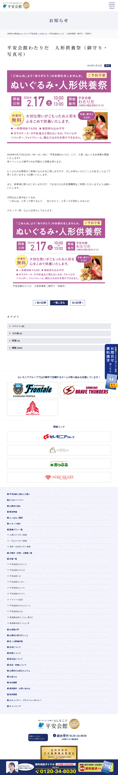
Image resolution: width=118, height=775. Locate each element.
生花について (14, 647)
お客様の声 (13, 630)
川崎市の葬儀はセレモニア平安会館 (22, 34)
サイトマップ (14, 706)
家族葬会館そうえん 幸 (18, 623)
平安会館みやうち (16, 594)
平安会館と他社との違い (18, 494)
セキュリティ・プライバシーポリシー (24, 700)
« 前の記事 (40, 302)
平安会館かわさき (16, 570)
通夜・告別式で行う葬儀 (19, 547)
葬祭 (17, 348)
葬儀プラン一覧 (15, 530)
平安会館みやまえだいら (19, 606)
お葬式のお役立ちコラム (18, 671)
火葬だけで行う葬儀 (17, 535)
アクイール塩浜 (15, 600)
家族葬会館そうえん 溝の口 (20, 617)
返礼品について (15, 659)
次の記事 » (77, 302)
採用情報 (12, 694)
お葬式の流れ (14, 506)
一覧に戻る (59, 302)
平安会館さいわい (16, 582)
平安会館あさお (15, 611)
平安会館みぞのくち (17, 564)
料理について (14, 653)
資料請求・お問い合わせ (18, 688)
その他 (17, 333)
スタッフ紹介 (14, 524)
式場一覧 (12, 559)
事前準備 (12, 512)
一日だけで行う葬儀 (17, 541)
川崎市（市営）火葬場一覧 (19, 553)
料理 (16, 341)
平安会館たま (14, 576)
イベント (18, 326)
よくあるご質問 (15, 518)
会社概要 (12, 682)
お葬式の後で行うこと (17, 635)
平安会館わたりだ (16, 588)
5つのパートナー (15, 500)
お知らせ (43, 34)
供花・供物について (16, 665)
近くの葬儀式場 (15, 641)
